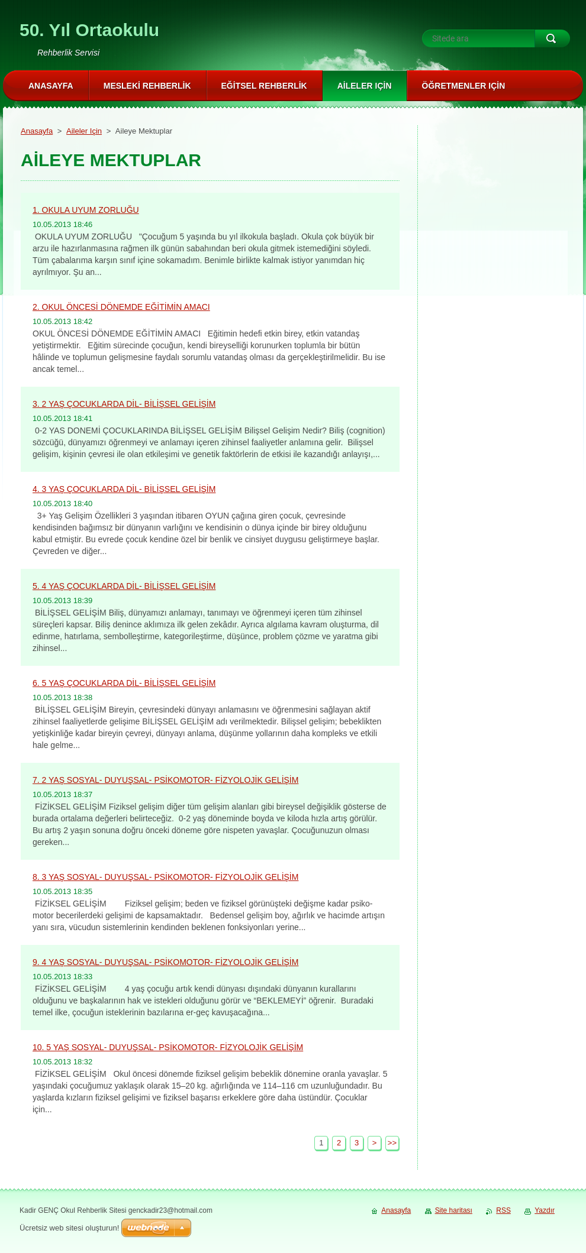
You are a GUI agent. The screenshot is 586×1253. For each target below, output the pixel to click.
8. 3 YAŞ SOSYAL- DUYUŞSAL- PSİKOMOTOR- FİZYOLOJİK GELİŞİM (165, 877)
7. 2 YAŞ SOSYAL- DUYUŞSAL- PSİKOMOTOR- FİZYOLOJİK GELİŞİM (165, 780)
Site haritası (453, 1210)
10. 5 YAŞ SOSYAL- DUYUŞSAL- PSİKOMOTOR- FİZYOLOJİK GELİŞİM (168, 1047)
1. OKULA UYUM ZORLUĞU (86, 210)
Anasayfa (37, 131)
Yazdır (545, 1210)
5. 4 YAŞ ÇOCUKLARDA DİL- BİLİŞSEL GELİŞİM (124, 586)
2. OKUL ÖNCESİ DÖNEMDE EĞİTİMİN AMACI (121, 307)
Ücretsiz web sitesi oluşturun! (69, 1227)
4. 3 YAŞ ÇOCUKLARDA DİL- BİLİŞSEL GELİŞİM (124, 489)
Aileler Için (84, 131)
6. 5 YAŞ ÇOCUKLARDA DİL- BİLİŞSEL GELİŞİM (124, 683)
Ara (552, 38)
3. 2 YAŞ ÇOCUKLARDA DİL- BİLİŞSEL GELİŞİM (124, 404)
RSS (503, 1210)
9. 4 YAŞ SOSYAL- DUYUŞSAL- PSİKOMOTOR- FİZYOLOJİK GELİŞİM (165, 962)
